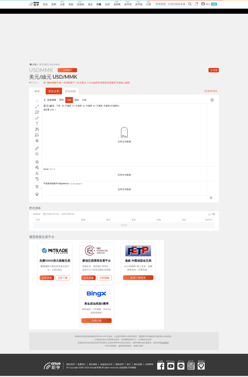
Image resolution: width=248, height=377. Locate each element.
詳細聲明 (165, 337)
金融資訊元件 (106, 359)
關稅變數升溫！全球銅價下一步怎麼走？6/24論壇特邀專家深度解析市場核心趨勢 (88, 77)
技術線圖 (70, 86)
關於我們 (70, 359)
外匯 (33, 59)
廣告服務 (93, 359)
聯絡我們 (119, 359)
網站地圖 (138, 359)
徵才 (129, 359)
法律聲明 (149, 359)
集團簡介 (82, 359)
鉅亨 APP (191, 361)
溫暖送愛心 (201, 361)
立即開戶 (67, 65)
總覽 (37, 86)
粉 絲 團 (160, 361)
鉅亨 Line (180, 361)
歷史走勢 (54, 86)
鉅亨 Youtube (170, 361)
